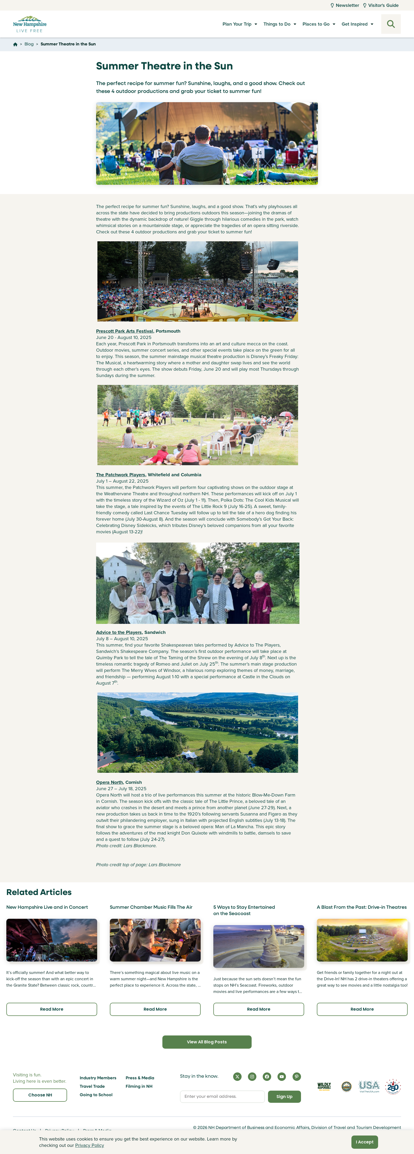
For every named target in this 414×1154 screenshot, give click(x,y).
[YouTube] (281, 1076)
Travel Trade (92, 1087)
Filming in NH (139, 1087)
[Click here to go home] (15, 44)
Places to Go (316, 24)
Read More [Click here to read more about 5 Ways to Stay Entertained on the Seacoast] (258, 1009)
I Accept (365, 1142)
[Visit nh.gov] (346, 1086)
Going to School (96, 1095)
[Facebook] (267, 1076)
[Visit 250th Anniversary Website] (393, 1087)
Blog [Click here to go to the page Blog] (29, 44)
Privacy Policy (89, 1145)
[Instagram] (252, 1076)
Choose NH (40, 1095)
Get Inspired (355, 24)
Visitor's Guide (381, 5)
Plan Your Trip (237, 24)
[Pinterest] (297, 1076)
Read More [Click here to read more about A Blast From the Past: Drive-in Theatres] (362, 1009)
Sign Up (284, 1097)
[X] (237, 1076)
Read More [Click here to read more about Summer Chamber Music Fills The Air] (155, 1009)
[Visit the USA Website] (369, 1086)
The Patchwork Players (120, 474)
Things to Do (277, 24)
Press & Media (140, 1078)
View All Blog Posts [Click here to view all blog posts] (207, 1042)
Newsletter (345, 5)
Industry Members (98, 1078)
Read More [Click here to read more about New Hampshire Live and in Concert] (51, 1009)
